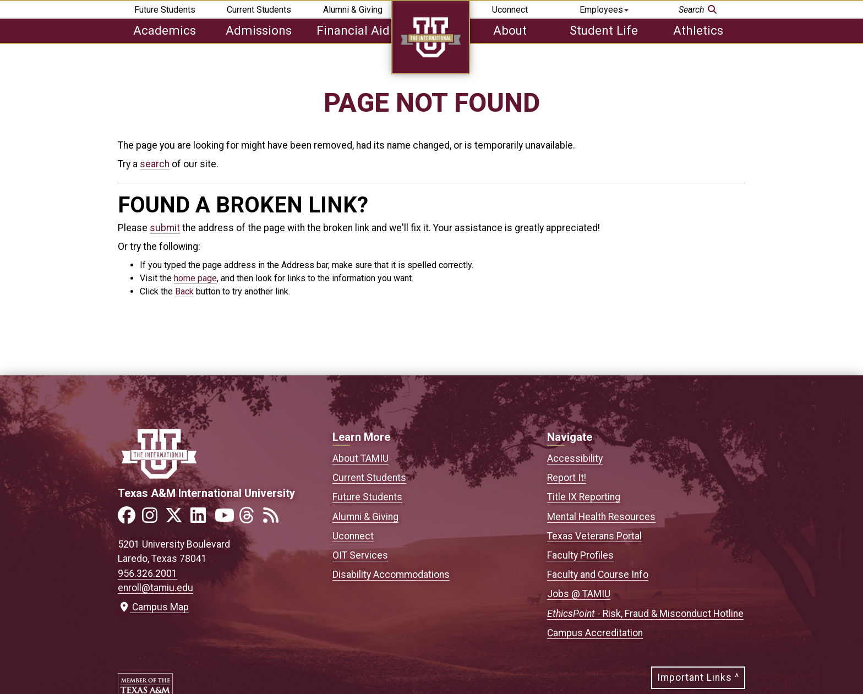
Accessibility (575, 458)
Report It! (566, 477)
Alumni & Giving (353, 9)
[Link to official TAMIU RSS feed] (274, 518)
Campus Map (153, 607)
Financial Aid (353, 30)
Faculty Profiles (580, 555)
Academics (164, 30)
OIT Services (360, 555)
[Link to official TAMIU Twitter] (177, 518)
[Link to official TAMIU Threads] (250, 518)
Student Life (604, 30)
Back (184, 291)
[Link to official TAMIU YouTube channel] (226, 518)
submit (165, 227)
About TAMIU (360, 458)
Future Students (164, 9)
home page (195, 278)
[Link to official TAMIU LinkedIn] (201, 518)
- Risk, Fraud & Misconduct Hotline (645, 613)
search (155, 164)
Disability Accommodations (391, 574)
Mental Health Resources (601, 516)
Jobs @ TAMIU (578, 593)
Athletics (698, 30)
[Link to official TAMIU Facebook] (129, 518)
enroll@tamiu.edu (155, 587)
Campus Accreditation (595, 632)
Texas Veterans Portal (594, 536)
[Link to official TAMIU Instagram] (153, 518)
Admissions (259, 30)
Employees (604, 9)
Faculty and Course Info (597, 574)
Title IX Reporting (583, 496)
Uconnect (510, 9)
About (510, 30)
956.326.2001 (147, 573)
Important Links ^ (698, 677)
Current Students (259, 9)
